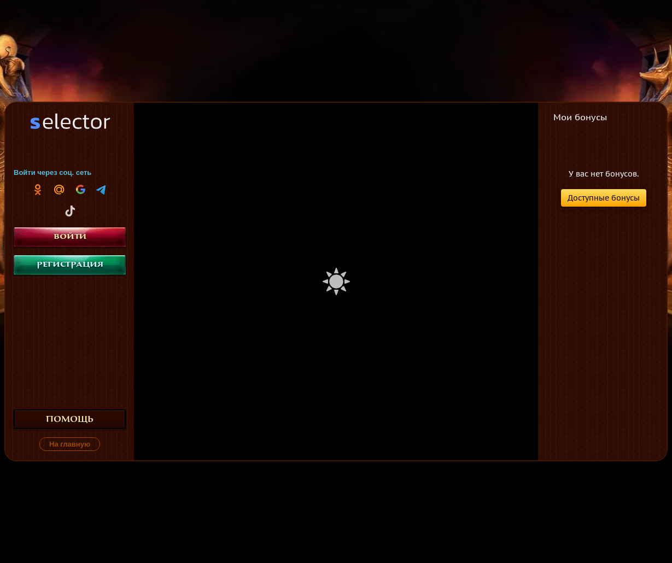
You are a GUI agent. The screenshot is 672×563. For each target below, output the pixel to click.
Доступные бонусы (604, 198)
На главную (69, 444)
